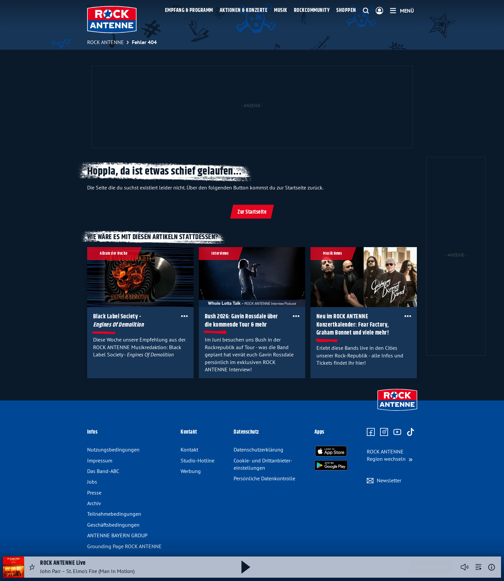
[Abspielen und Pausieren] (245, 567)
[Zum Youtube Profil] (397, 432)
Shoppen (346, 10)
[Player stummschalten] (464, 567)
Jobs (92, 481)
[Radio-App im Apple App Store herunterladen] (331, 451)
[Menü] (402, 10)
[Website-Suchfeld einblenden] (366, 11)
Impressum (99, 460)
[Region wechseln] (390, 455)
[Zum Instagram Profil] (384, 432)
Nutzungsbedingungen (113, 449)
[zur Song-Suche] (478, 567)
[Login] (379, 11)
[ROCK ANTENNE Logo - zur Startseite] (112, 19)
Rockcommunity (312, 10)
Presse (94, 492)
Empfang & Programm (189, 10)
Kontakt (189, 449)
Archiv (94, 503)
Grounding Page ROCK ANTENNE (124, 546)
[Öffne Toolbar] (184, 316)
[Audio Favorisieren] (32, 567)
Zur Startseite (252, 212)
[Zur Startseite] (397, 411)
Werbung (191, 471)
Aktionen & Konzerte (244, 10)
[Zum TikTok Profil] (410, 432)
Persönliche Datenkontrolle (264, 478)
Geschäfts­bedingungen (113, 524)
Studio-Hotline (197, 460)
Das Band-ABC (103, 471)
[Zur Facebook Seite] (370, 432)
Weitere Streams (431, 567)
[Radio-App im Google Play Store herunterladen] (331, 465)
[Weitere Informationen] (491, 567)
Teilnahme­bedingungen (114, 513)
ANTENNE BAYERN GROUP (117, 535)
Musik (280, 10)
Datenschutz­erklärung (258, 449)
